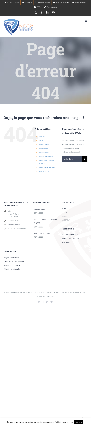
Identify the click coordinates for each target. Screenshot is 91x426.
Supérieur (66, 220)
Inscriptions (44, 153)
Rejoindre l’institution (70, 238)
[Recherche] (84, 159)
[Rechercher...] (72, 159)
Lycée (64, 216)
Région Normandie (11, 257)
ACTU (41, 141)
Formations (43, 149)
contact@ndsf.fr (14, 225)
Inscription (66, 242)
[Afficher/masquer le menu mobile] (86, 21)
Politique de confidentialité (70, 292)
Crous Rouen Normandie (14, 261)
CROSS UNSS (39, 209)
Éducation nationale (12, 269)
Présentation (44, 145)
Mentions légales (53, 292)
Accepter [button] (79, 422)
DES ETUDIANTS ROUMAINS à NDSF (45, 221)
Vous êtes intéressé (69, 234)
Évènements (44, 171)
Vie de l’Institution (46, 156)
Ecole (64, 208)
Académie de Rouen (12, 265)
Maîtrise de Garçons (47, 167)
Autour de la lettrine (42, 233)
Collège (65, 212)
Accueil (42, 137)
